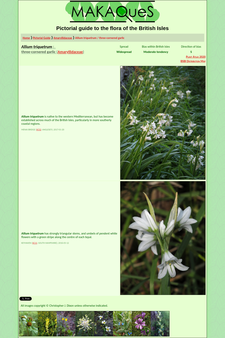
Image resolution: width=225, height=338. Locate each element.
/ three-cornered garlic (99, 38)
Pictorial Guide (42, 38)
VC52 (38, 129)
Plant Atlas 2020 (196, 57)
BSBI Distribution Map (193, 61)
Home (26, 38)
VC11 (34, 243)
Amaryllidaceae (62, 38)
